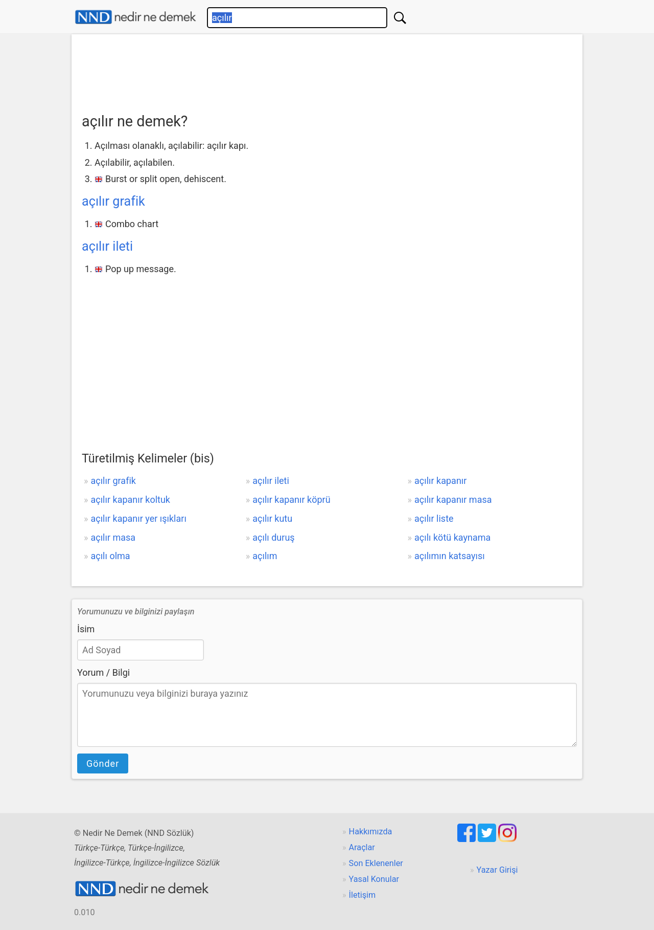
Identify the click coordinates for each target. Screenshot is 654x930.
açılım (264, 555)
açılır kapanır (440, 480)
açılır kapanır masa (453, 499)
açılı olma (110, 555)
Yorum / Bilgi (103, 672)
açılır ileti (107, 246)
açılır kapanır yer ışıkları (138, 518)
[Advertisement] (327, 70)
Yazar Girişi (497, 870)
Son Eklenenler (376, 863)
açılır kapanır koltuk (130, 499)
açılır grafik (113, 201)
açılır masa (112, 537)
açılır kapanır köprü (291, 499)
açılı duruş (273, 537)
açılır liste (434, 518)
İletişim (362, 895)
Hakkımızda (370, 831)
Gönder (102, 763)
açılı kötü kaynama (452, 537)
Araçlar (362, 847)
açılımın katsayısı (449, 555)
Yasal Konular (374, 879)
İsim (86, 629)
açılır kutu (272, 518)
